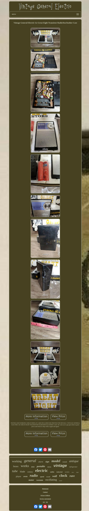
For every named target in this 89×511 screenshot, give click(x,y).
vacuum (39, 480)
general (30, 461)
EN (44, 502)
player (18, 476)
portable (41, 466)
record (48, 477)
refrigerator (73, 467)
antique (74, 461)
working (17, 461)
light (77, 472)
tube (15, 471)
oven (25, 476)
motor (31, 480)
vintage (60, 465)
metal (60, 480)
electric (41, 470)
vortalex (67, 472)
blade (22, 471)
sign (47, 461)
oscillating (51, 479)
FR (47, 502)
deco (73, 472)
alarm (40, 462)
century (30, 472)
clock (63, 476)
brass (15, 466)
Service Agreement (45, 499)
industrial (59, 472)
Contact (45, 492)
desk (33, 467)
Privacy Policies (45, 495)
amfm (52, 472)
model (56, 461)
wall (54, 476)
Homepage (45, 489)
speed (42, 477)
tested (65, 462)
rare (72, 476)
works (25, 466)
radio (34, 475)
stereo (49, 467)
